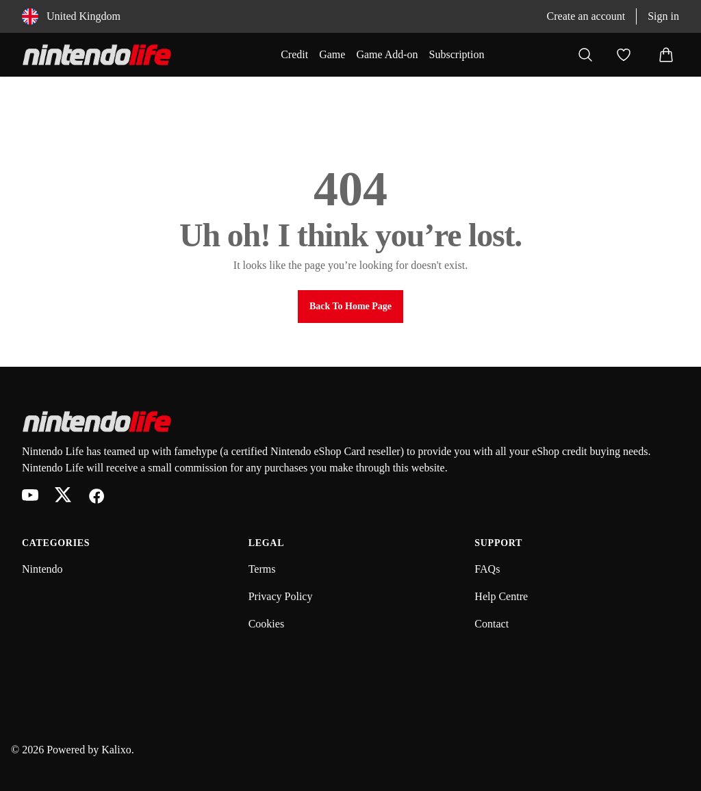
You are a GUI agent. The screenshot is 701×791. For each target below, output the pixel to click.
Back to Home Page (350, 306)
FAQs (487, 569)
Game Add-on (387, 54)
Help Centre (501, 596)
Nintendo (42, 569)
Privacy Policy (280, 596)
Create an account (586, 16)
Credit (294, 54)
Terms (262, 569)
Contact (491, 624)
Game (332, 54)
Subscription (457, 54)
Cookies (266, 624)
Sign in (663, 16)
